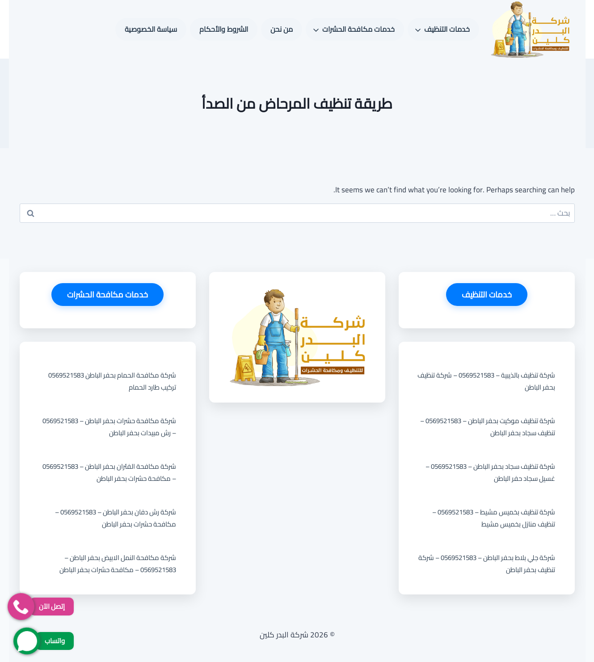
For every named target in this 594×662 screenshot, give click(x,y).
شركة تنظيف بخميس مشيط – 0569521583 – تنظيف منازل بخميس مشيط (493, 517)
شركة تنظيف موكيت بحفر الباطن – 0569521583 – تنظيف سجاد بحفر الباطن (487, 426)
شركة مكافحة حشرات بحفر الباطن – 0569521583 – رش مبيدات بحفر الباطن (109, 426)
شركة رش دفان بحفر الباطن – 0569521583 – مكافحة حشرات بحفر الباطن (115, 517)
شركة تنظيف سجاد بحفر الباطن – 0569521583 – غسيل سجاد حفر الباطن (490, 472)
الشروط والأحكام (223, 29)
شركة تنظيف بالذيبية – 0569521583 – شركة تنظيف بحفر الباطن (486, 381)
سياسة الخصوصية (151, 29)
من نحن (281, 29)
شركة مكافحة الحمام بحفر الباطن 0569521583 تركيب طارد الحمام (112, 381)
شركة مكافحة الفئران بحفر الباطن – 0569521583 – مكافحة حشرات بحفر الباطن (109, 472)
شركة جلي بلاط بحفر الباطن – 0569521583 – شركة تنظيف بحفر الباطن (486, 563)
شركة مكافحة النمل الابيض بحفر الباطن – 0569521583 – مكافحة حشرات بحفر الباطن (117, 563)
